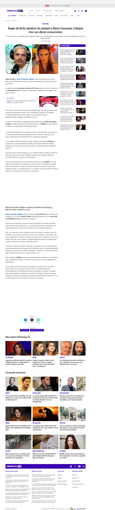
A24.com (74, 473)
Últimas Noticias (59, 10)
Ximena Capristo (22, 15)
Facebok (25, 320)
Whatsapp (38, 320)
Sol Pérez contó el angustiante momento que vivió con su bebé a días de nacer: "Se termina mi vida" (44, 483)
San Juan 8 (75, 485)
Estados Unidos (64, 15)
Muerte (78, 15)
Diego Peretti (31, 15)
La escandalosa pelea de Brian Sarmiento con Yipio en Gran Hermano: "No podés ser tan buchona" (17, 492)
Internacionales (47, 10)
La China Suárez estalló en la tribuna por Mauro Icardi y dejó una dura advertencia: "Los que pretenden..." (17, 480)
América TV (75, 476)
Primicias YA (7, 20)
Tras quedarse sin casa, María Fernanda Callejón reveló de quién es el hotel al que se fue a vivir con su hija (17, 475)
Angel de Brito (24, 330)
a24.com (67, 5)
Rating (31, 10)
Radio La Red (76, 479)
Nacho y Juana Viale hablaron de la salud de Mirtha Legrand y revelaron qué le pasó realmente (17, 488)
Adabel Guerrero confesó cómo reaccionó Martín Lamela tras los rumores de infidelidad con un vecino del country (43, 495)
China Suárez (40, 15)
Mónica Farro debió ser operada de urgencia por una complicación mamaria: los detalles (17, 500)
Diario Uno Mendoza (78, 482)
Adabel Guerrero (49, 15)
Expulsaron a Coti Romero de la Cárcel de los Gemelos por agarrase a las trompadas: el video (17, 484)
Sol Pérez (72, 15)
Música (38, 10)
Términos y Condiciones (11, 507)
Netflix (56, 15)
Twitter (31, 320)
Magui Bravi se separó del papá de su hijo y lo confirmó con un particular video (16, 496)
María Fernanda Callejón (25, 79)
